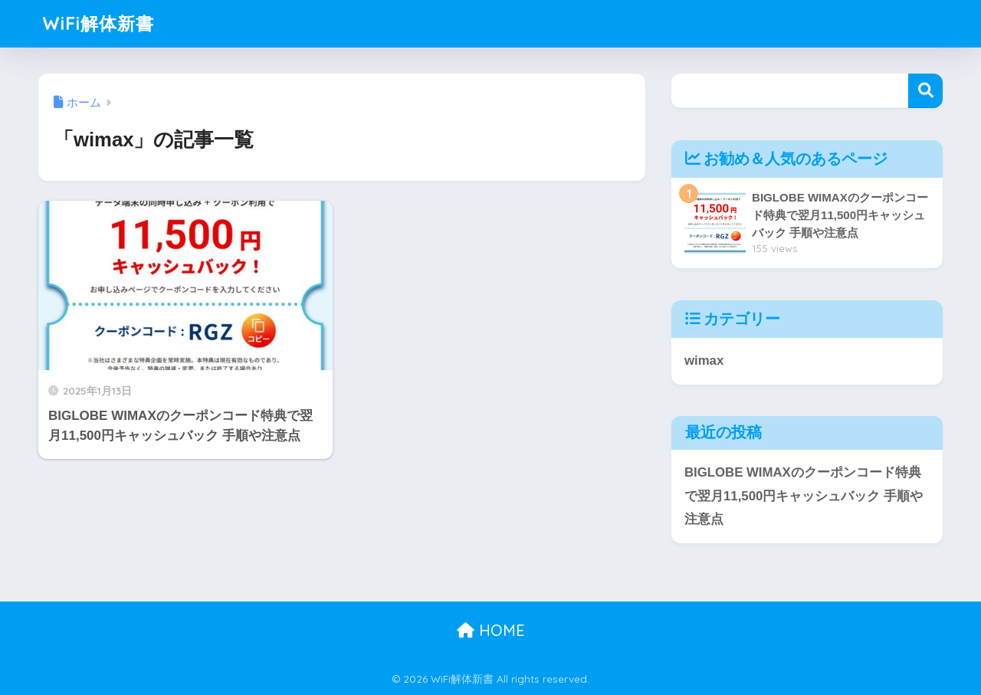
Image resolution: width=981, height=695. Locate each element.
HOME (491, 630)
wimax (703, 360)
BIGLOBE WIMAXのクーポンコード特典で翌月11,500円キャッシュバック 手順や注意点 (803, 495)
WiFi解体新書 (98, 23)
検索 (925, 91)
